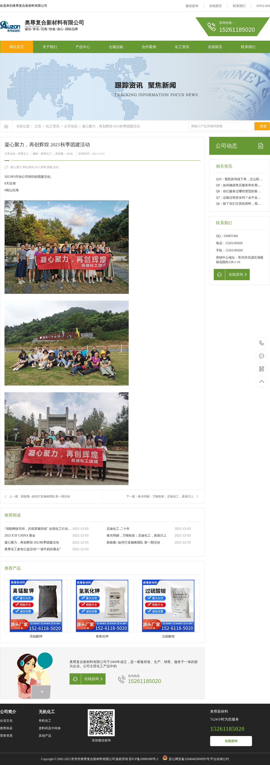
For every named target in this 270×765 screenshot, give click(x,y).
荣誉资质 (6, 735)
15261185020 (262, 343)
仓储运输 (116, 47)
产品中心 (83, 47)
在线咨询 (231, 741)
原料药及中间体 (50, 728)
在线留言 (215, 6)
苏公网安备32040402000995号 (189, 759)
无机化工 (47, 712)
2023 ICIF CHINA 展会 (19, 535)
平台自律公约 (219, 759)
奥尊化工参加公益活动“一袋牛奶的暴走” (32, 549)
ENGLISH (263, 6)
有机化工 (45, 720)
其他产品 (45, 735)
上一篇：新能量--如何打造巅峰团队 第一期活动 (39, 496)
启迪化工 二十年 (118, 528)
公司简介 (8, 712)
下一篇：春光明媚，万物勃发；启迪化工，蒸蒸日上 (160, 496)
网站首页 (16, 47)
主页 (37, 126)
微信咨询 (192, 6)
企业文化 (6, 720)
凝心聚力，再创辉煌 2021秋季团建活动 (111, 126)
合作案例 (149, 47)
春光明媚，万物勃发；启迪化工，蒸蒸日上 (136, 535)
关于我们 (50, 47)
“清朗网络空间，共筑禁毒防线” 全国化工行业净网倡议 (38, 528)
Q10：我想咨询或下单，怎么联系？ (241, 179)
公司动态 (71, 126)
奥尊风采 (6, 728)
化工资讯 (182, 47)
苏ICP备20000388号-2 (143, 759)
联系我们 (239, 6)
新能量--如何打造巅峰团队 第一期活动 (133, 542)
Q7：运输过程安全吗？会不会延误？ (241, 197)
